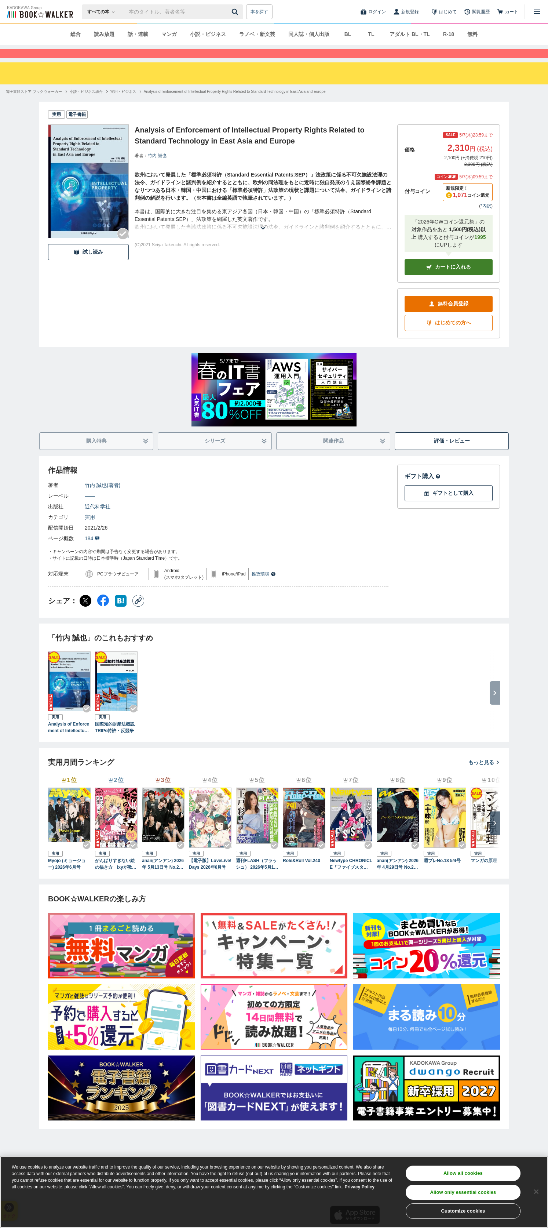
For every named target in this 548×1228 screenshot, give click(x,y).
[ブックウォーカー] (39, 11)
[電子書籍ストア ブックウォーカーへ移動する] (34, 105)
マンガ (169, 34)
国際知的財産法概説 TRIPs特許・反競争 (116, 740)
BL (347, 34)
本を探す (259, 11)
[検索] (236, 12)
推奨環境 (264, 587)
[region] (274, 1192)
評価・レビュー (452, 454)
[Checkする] (123, 247)
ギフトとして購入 (449, 506)
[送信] (236, 12)
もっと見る (484, 775)
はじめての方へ (448, 336)
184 (92, 552)
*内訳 (486, 219)
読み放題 (104, 34)
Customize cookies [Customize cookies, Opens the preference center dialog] (463, 1211)
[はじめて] (444, 11)
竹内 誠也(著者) (102, 498)
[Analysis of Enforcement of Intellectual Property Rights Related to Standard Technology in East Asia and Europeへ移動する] (235, 105)
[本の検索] (103, 12)
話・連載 (138, 34)
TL (371, 34)
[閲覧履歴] (477, 11)
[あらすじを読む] (263, 232)
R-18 (448, 34)
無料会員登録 (448, 317)
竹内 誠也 (157, 168)
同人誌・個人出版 (308, 34)
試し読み (88, 265)
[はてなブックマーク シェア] (121, 614)
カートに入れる (448, 280)
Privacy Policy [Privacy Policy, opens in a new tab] (360, 1186)
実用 (90, 530)
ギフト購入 (423, 489)
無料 (472, 34)
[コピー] (138, 614)
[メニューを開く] (537, 12)
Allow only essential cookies (463, 1192)
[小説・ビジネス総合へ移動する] (86, 105)
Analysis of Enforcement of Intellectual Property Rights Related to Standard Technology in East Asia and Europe (69, 741)
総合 (75, 34)
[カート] (508, 11)
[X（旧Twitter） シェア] (85, 614)
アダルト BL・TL (410, 34)
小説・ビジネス (208, 34)
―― (90, 509)
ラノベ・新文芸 (257, 34)
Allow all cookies (463, 1173)
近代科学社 (97, 520)
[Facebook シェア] (103, 614)
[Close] (536, 1192)
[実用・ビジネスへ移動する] (123, 105)
